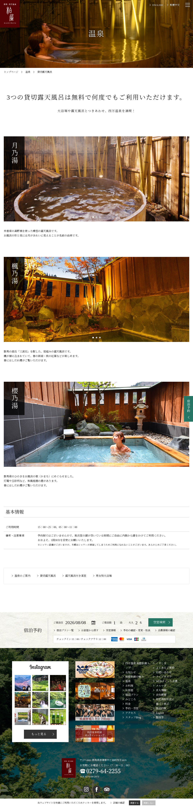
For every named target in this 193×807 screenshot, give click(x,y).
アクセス (130, 713)
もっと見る (38, 734)
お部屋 (129, 690)
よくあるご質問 (165, 667)
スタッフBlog (133, 717)
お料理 (129, 685)
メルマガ (161, 685)
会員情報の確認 (166, 630)
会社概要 (161, 694)
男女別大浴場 (104, 575)
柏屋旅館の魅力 (134, 676)
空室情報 (111, 630)
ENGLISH (157, 5)
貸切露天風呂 (48, 575)
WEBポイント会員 (167, 681)
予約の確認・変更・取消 (136, 630)
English (160, 713)
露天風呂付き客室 (75, 575)
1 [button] (93, 217)
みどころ (130, 699)
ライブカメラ (164, 676)
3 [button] (100, 217)
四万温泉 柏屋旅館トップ (137, 665)
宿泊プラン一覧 (65, 630)
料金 (128, 704)
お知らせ (130, 672)
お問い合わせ (164, 672)
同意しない (149, 803)
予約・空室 (132, 708)
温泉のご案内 (22, 575)
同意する (134, 803)
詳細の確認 (119, 803)
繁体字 (160, 717)
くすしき (161, 663)
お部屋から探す (89, 630)
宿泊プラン (132, 694)
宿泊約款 (161, 708)
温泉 (128, 681)
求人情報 (161, 690)
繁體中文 (175, 5)
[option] (96, 178)
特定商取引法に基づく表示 (165, 701)
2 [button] (96, 217)
